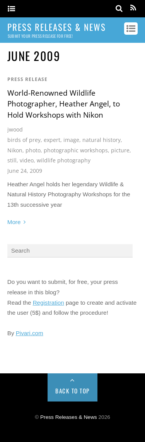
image (71, 139)
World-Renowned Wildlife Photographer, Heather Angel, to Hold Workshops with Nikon (63, 104)
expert (52, 139)
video (27, 160)
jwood (15, 129)
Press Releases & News (68, 417)
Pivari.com (29, 333)
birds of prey (24, 139)
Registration (48, 302)
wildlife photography (63, 160)
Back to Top (72, 390)
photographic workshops (76, 150)
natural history (101, 139)
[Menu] (11, 9)
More (14, 222)
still (12, 160)
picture (120, 150)
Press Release (27, 79)
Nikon (14, 150)
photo (33, 150)
